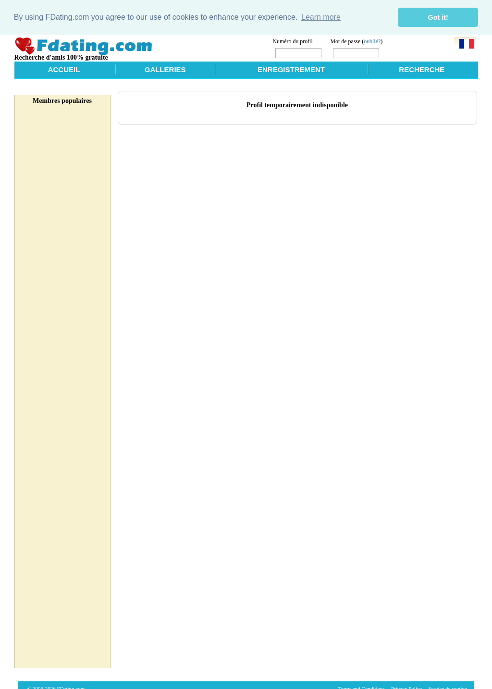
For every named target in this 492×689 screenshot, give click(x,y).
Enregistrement (291, 69)
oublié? (372, 41)
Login (401, 52)
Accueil (64, 69)
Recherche (421, 69)
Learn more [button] (321, 17)
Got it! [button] (438, 17)
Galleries (165, 69)
